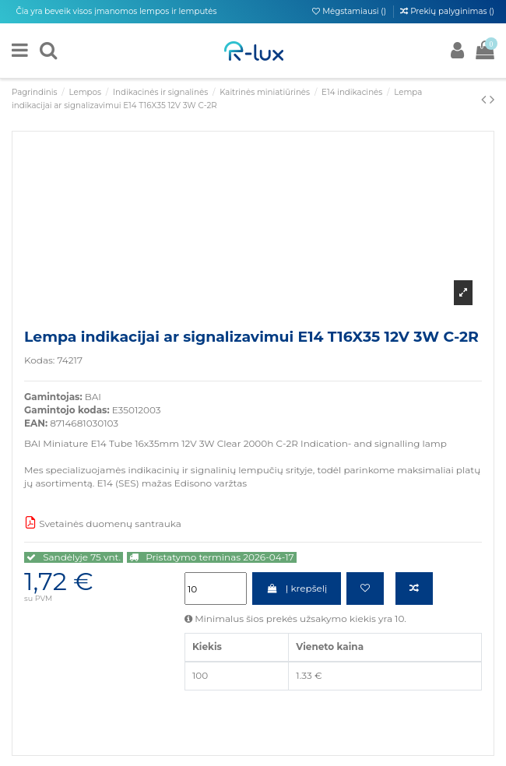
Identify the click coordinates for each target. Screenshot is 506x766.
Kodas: (39, 360)
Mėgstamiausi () (350, 11)
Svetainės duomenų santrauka (102, 523)
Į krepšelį (296, 588)
